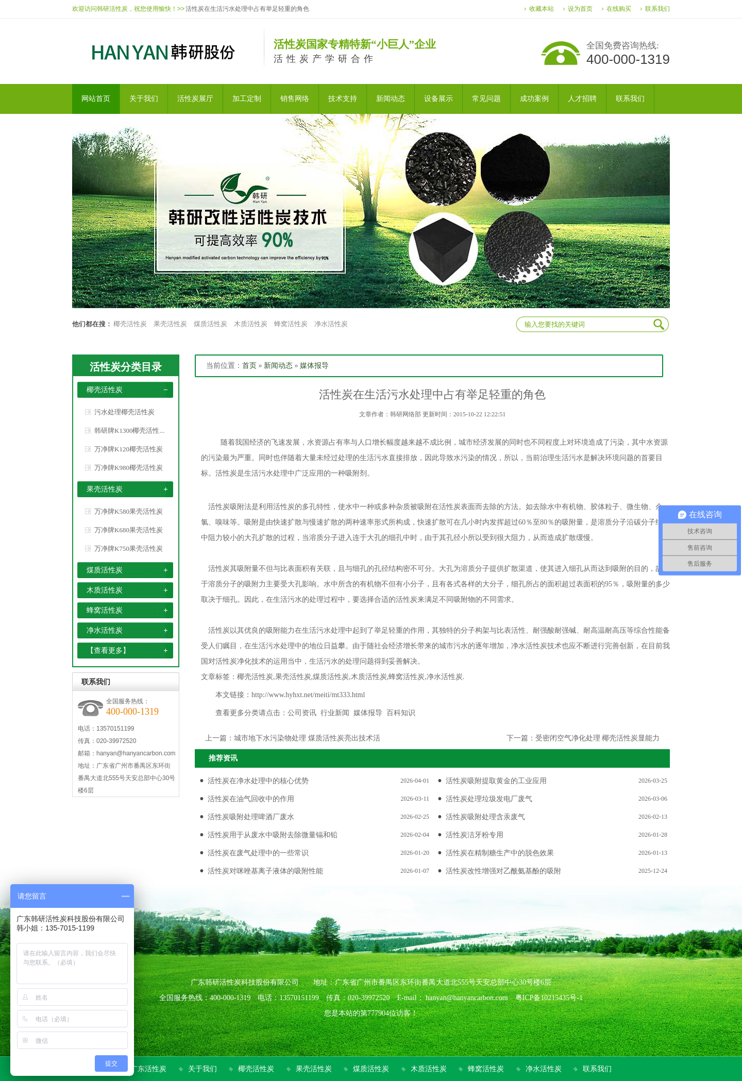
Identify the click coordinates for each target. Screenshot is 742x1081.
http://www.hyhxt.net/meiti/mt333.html (308, 695)
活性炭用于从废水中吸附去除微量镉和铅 (273, 835)
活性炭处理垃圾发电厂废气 (489, 799)
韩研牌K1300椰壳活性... (129, 430)
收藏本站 (541, 8)
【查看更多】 (108, 650)
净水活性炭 (331, 324)
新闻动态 (278, 365)
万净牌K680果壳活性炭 (128, 530)
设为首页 (580, 8)
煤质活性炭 (210, 324)
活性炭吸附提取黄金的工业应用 (496, 781)
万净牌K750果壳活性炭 (128, 548)
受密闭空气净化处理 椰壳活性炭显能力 (597, 738)
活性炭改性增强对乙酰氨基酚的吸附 (503, 871)
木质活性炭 (250, 324)
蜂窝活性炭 (291, 324)
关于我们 (202, 1069)
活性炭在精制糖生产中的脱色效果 (500, 853)
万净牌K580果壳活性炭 (128, 511)
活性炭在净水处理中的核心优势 (258, 781)
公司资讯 (302, 713)
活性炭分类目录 (126, 367)
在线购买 (618, 8)
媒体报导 (314, 365)
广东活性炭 (148, 1069)
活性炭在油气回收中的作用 (251, 799)
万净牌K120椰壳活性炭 (128, 449)
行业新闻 (335, 713)
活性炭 (219, 507)
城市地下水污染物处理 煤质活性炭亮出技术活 (307, 738)
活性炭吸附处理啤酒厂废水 (251, 817)
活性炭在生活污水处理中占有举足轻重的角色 (247, 8)
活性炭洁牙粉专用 (474, 835)
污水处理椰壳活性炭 (124, 412)
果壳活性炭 (170, 324)
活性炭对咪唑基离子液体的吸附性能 (265, 871)
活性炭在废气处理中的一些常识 (258, 853)
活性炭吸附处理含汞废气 (485, 817)
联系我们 (657, 8)
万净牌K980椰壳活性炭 (128, 467)
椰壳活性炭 (130, 324)
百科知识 (400, 713)
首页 (249, 365)
